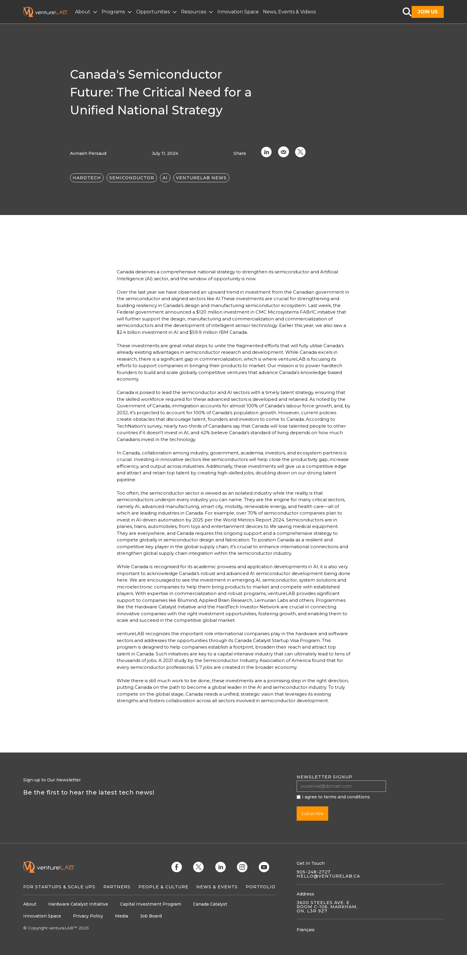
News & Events (217, 887)
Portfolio (260, 887)
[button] (87, 11)
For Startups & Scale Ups (59, 887)
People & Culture (163, 887)
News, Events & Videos (289, 12)
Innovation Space (238, 12)
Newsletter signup (324, 777)
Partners (116, 887)
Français (306, 930)
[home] (49, 12)
